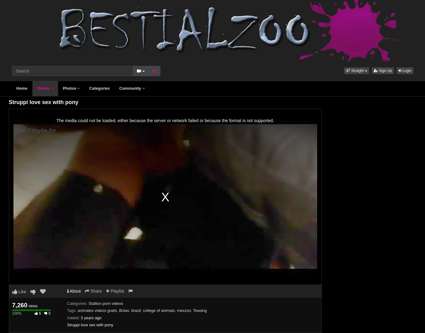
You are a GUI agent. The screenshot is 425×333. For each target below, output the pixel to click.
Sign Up (383, 71)
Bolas (124, 310)
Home (21, 88)
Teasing (200, 310)
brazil (136, 310)
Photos (71, 88)
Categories (99, 88)
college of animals (159, 310)
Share (93, 291)
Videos (45, 88)
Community (132, 88)
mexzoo (184, 310)
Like (19, 291)
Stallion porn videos (106, 303)
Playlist (115, 291)
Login (405, 71)
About (74, 291)
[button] (356, 70)
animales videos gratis (97, 310)
